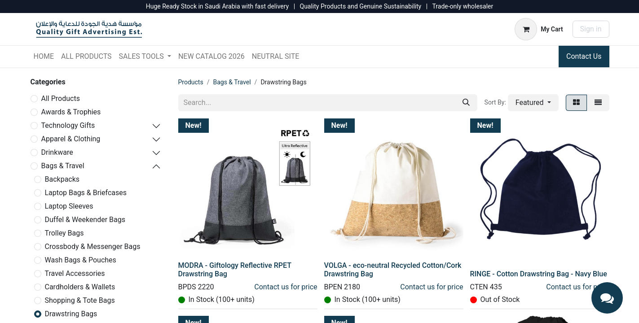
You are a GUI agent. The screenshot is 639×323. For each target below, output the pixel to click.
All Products (60, 98)
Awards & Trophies (71, 112)
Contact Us (584, 56)
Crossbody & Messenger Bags (93, 246)
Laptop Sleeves (69, 206)
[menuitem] (43, 56)
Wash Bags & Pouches (80, 260)
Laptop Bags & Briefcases (86, 192)
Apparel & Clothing (71, 139)
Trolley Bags (64, 233)
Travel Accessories (75, 273)
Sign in (591, 29)
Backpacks (62, 179)
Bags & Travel (62, 166)
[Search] (466, 102)
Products (190, 82)
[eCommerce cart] (538, 29)
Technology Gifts (68, 125)
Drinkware (57, 152)
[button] (533, 102)
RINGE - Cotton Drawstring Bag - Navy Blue (538, 274)
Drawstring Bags (71, 314)
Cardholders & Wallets (80, 287)
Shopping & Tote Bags (80, 300)
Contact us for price (285, 287)
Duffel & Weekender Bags (85, 219)
